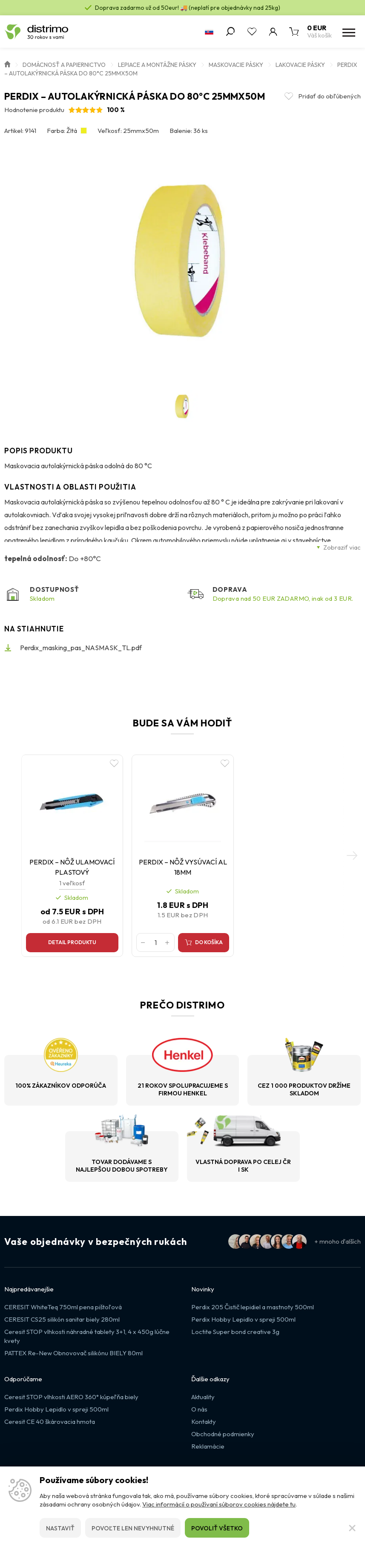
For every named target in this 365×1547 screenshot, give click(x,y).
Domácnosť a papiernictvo (64, 65)
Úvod (7, 63)
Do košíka (208, 945)
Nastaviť (60, 1528)
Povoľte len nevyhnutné (133, 1528)
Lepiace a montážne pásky (157, 65)
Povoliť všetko (217, 1528)
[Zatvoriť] (352, 1527)
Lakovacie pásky (300, 65)
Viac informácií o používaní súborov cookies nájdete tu (219, 1504)
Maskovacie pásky (236, 65)
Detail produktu (75, 945)
